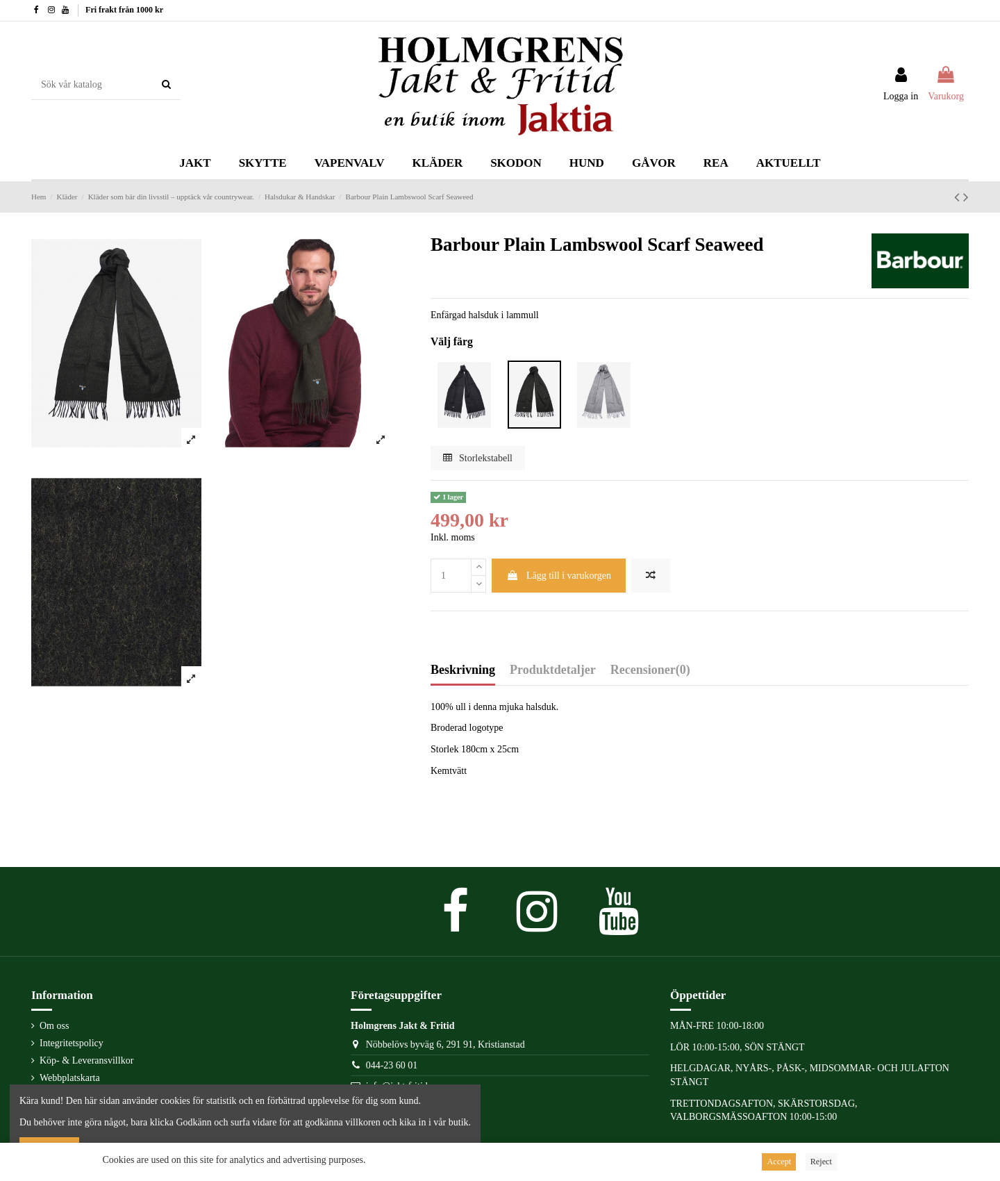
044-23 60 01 (392, 1065)
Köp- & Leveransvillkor (86, 1060)
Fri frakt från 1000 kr (124, 10)
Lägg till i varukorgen (558, 575)
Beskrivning (463, 670)
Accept (779, 1161)
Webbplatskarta (70, 1078)
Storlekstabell (478, 458)
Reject (821, 1161)
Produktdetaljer (553, 670)
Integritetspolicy (71, 1043)
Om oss (54, 1026)
